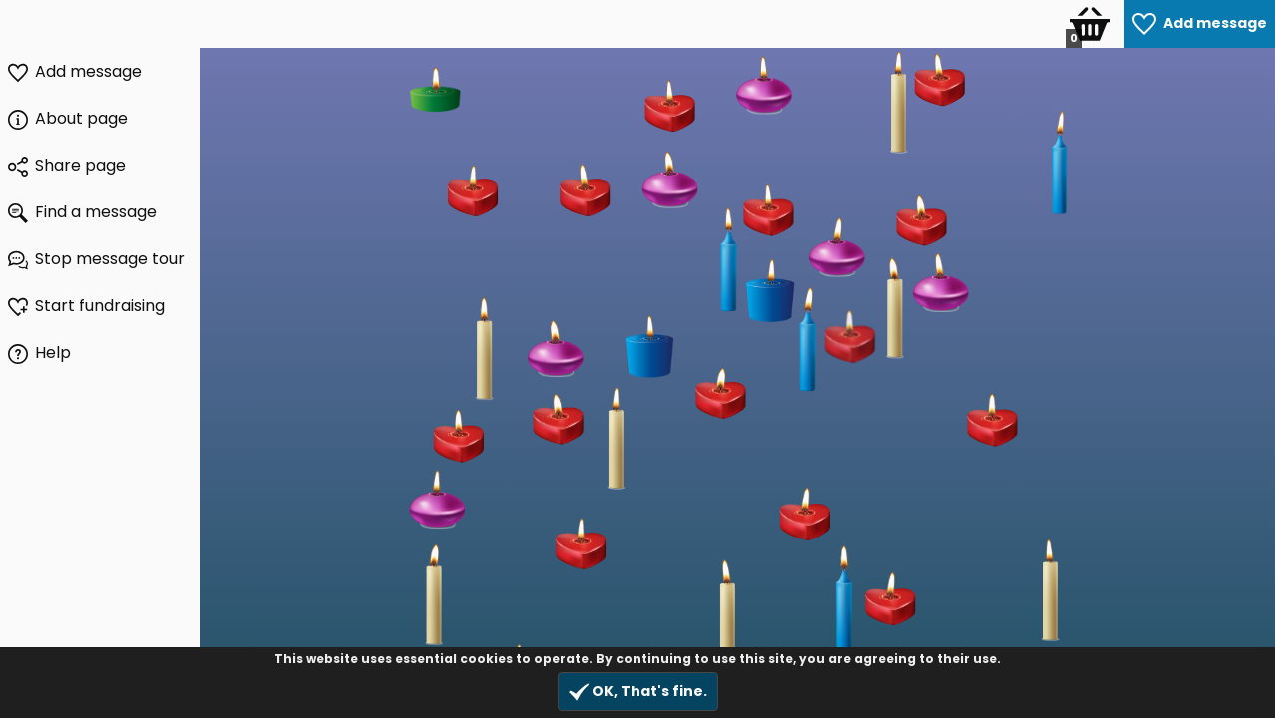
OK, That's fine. (638, 691)
